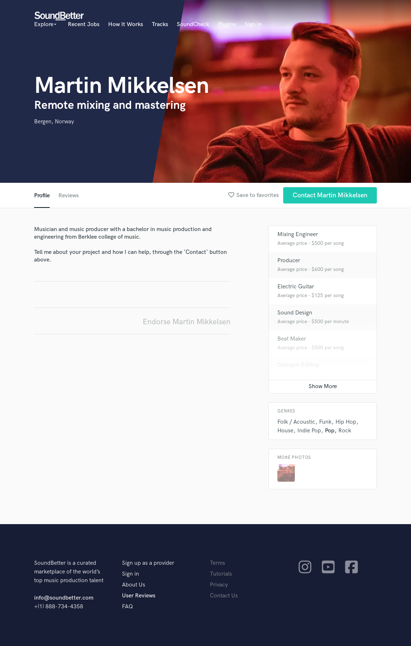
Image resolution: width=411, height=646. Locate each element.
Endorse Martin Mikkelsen (187, 321)
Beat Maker (291, 339)
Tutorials (221, 574)
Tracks (160, 24)
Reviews (68, 195)
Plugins (227, 24)
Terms (217, 563)
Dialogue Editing (298, 365)
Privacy (219, 584)
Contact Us (224, 595)
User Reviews (138, 595)
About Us (133, 584)
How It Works (125, 24)
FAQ (127, 606)
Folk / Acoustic (296, 422)
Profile (42, 195)
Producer (288, 260)
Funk (325, 422)
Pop (329, 430)
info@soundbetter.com (63, 597)
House (285, 430)
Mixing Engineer (297, 234)
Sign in (253, 24)
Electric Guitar (295, 286)
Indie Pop (309, 430)
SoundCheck (193, 24)
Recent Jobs (83, 24)
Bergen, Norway (54, 121)
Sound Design (294, 312)
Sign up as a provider (148, 563)
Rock (344, 430)
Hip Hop (345, 422)
